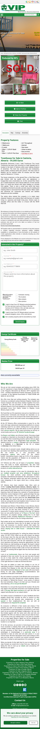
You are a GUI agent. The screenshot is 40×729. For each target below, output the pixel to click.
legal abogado (31, 440)
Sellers (13, 435)
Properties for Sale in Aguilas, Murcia (20, 671)
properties (30, 463)
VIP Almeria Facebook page (25, 432)
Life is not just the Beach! (18, 584)
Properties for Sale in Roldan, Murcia (20, 669)
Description (5, 133)
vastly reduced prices (15, 468)
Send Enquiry (20, 322)
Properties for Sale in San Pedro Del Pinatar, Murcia (20, 666)
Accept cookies (15, 723)
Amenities (25, 133)
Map (12, 133)
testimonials (13, 554)
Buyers (5, 435)
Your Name (7, 248)
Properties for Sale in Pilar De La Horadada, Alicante (20, 674)
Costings (17, 133)
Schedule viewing (22, 295)
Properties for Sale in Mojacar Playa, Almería (20, 662)
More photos (21, 301)
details (23, 646)
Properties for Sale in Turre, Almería (20, 676)
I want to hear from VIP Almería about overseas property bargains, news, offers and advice (19, 313)
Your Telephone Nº (9, 264)
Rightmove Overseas (25, 516)
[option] (20, 89)
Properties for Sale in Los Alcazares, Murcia (20, 678)
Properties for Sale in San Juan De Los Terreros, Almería (19, 673)
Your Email (7, 256)
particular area (30, 632)
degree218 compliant (19, 603)
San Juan (25, 570)
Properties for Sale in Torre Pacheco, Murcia (20, 668)
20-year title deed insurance (14, 590)
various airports (9, 430)
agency (12, 454)
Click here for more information (20, 717)
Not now (33, 722)
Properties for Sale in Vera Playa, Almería (20, 664)
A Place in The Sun (28, 513)
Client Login (20, 681)
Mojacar (17, 570)
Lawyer (15, 442)
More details (21, 299)
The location (21, 297)
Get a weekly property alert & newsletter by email (19, 317)
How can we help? (9, 272)
